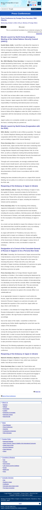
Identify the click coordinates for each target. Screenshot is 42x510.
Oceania (5, 461)
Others (4, 451)
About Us (5, 402)
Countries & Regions (8, 457)
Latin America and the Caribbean (11, 465)
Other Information (7, 433)
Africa (4, 471)
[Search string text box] (16, 9)
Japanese (34, 2)
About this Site (6, 416)
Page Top (37, 391)
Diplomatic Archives (8, 414)
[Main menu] (39, 3)
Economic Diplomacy (8, 447)
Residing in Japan (7, 482)
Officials (5, 406)
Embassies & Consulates (9, 412)
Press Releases (7, 425)
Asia (4, 459)
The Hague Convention (8, 488)
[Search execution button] (36, 9)
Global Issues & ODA (8, 445)
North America (6, 463)
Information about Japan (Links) (11, 486)
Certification (6, 484)
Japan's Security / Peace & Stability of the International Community (19, 443)
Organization (6, 408)
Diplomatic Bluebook (8, 441)
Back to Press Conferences (9, 396)
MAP (20, 503)
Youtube (35, 4)
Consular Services (7, 478)
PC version (29, 2)
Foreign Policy (6, 439)
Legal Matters (8, 493)
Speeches (5, 429)
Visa (4, 480)
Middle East (6, 469)
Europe (5, 467)
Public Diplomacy (7, 449)
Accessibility (16, 493)
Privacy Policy (24, 493)
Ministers (5, 404)
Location (5, 410)
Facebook (31, 4)
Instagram (33, 4)
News (4, 423)
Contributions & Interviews (9, 431)
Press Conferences (7, 427)
